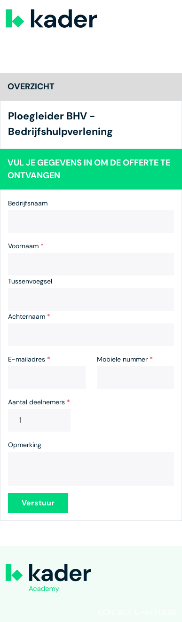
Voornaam (26, 246)
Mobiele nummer (125, 359)
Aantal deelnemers (39, 402)
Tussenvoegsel (30, 281)
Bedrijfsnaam (27, 203)
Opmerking (24, 445)
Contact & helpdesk (137, 612)
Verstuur (38, 503)
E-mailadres (29, 359)
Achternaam (29, 316)
